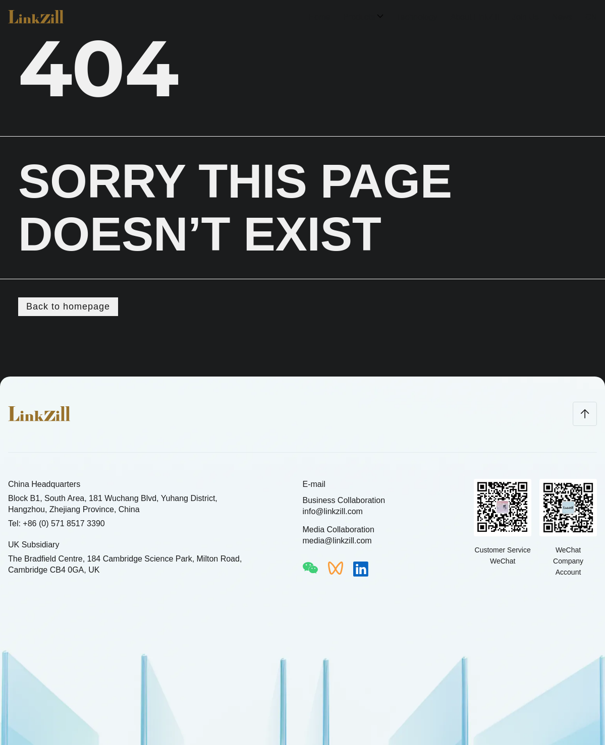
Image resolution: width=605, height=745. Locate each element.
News (562, 17)
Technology (417, 17)
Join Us (525, 17)
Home (320, 17)
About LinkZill (474, 17)
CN (591, 17)
